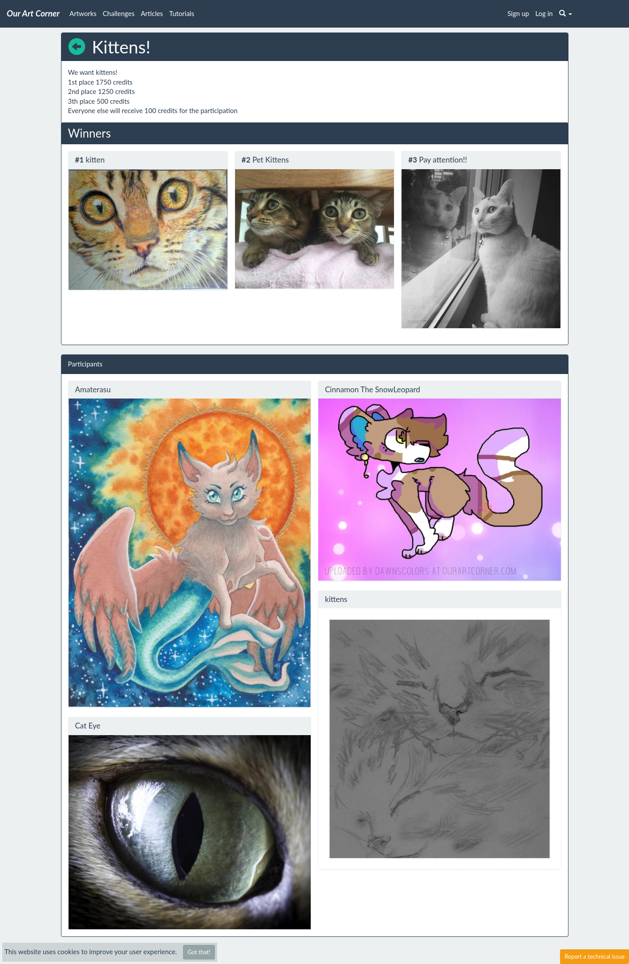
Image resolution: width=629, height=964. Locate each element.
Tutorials (181, 13)
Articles (152, 13)
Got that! (198, 952)
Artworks (83, 13)
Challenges (118, 13)
